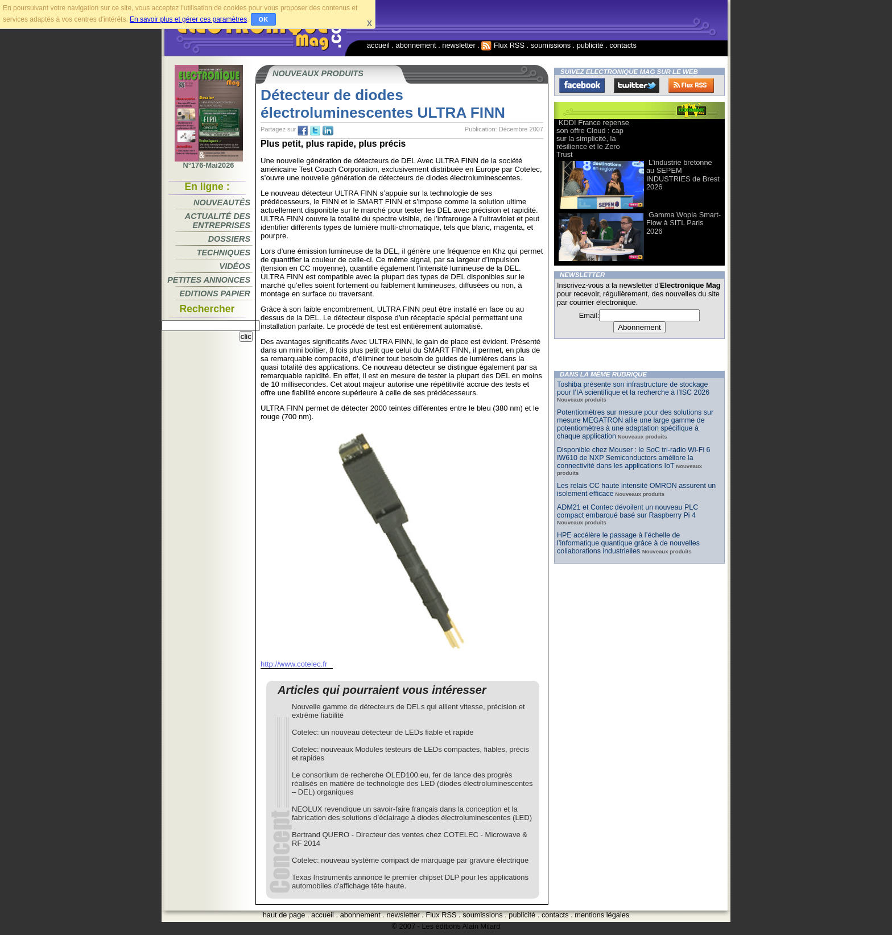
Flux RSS (503, 45)
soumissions (551, 45)
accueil (378, 45)
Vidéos (235, 266)
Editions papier (215, 293)
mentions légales (602, 915)
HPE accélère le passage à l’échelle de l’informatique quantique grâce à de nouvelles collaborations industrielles (628, 543)
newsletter (458, 45)
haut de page (284, 915)
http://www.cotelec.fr (294, 664)
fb (302, 130)
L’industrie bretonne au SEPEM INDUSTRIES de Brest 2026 (683, 174)
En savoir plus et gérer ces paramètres (188, 19)
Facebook (582, 85)
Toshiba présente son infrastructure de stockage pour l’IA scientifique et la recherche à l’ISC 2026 (633, 388)
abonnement (416, 45)
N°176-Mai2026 (209, 162)
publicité (590, 45)
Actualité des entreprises (217, 221)
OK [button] (264, 19)
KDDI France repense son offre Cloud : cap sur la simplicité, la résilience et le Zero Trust (592, 138)
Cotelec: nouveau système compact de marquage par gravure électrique (410, 860)
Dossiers (229, 238)
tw (315, 130)
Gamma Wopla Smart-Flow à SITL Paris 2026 (683, 222)
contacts (623, 45)
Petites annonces (208, 279)
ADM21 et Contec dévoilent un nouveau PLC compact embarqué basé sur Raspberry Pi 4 (627, 511)
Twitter (636, 85)
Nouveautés (221, 202)
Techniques (223, 252)
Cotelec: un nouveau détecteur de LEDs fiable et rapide (382, 732)
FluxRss (691, 85)
